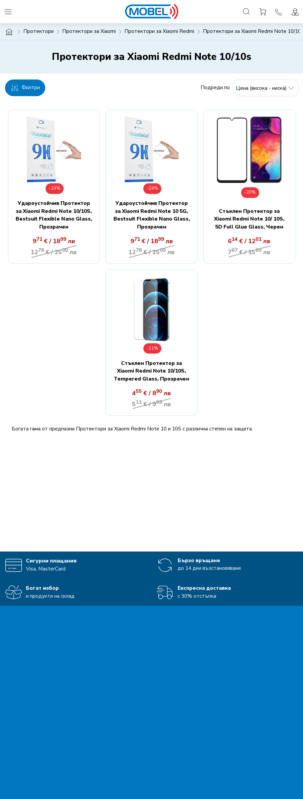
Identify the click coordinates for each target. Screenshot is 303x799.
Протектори (38, 31)
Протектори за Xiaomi (89, 31)
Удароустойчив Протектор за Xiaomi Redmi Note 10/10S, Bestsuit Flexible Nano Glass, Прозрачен (54, 215)
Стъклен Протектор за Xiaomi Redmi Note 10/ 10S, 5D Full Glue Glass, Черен (249, 219)
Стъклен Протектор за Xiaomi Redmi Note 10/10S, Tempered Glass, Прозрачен (151, 371)
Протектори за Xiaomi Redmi (159, 31)
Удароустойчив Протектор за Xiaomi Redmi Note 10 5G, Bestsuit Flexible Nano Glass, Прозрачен (151, 215)
